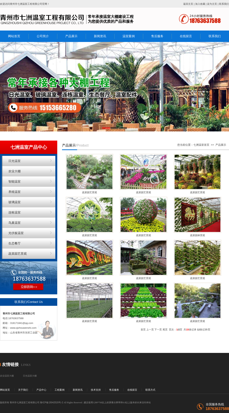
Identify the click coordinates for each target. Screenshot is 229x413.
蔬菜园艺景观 (17, 253)
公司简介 (43, 36)
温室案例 (129, 36)
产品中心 (41, 389)
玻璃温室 (14, 202)
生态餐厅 (14, 243)
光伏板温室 (16, 233)
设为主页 (212, 3)
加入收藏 (200, 3)
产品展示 (71, 36)
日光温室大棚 (30, 375)
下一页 (158, 329)
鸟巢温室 (14, 222)
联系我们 (224, 3)
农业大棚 (14, 171)
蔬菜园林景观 (197, 235)
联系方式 (150, 389)
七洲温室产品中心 (28, 147)
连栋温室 (14, 212)
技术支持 (96, 389)
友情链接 (10, 364)
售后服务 (157, 36)
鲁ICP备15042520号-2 (51, 402)
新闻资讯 (100, 36)
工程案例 (60, 389)
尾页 (165, 329)
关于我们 (23, 389)
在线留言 (186, 36)
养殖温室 (14, 191)
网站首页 (14, 36)
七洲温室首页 (201, 144)
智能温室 (14, 181)
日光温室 (14, 161)
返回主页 (188, 3)
